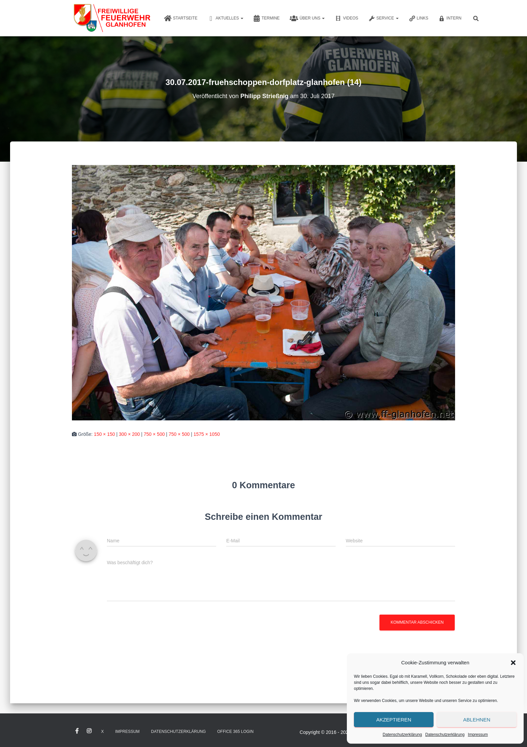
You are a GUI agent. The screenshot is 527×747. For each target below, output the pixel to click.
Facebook (77, 731)
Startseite (181, 18)
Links (419, 18)
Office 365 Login (235, 731)
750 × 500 (154, 434)
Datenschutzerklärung (402, 734)
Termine (266, 18)
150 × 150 (104, 434)
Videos (346, 18)
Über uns (307, 18)
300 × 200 (129, 434)
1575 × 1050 (207, 434)
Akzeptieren (393, 719)
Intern (449, 18)
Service (383, 18)
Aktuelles (225, 18)
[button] (513, 662)
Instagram (89, 731)
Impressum (478, 734)
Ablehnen (476, 719)
